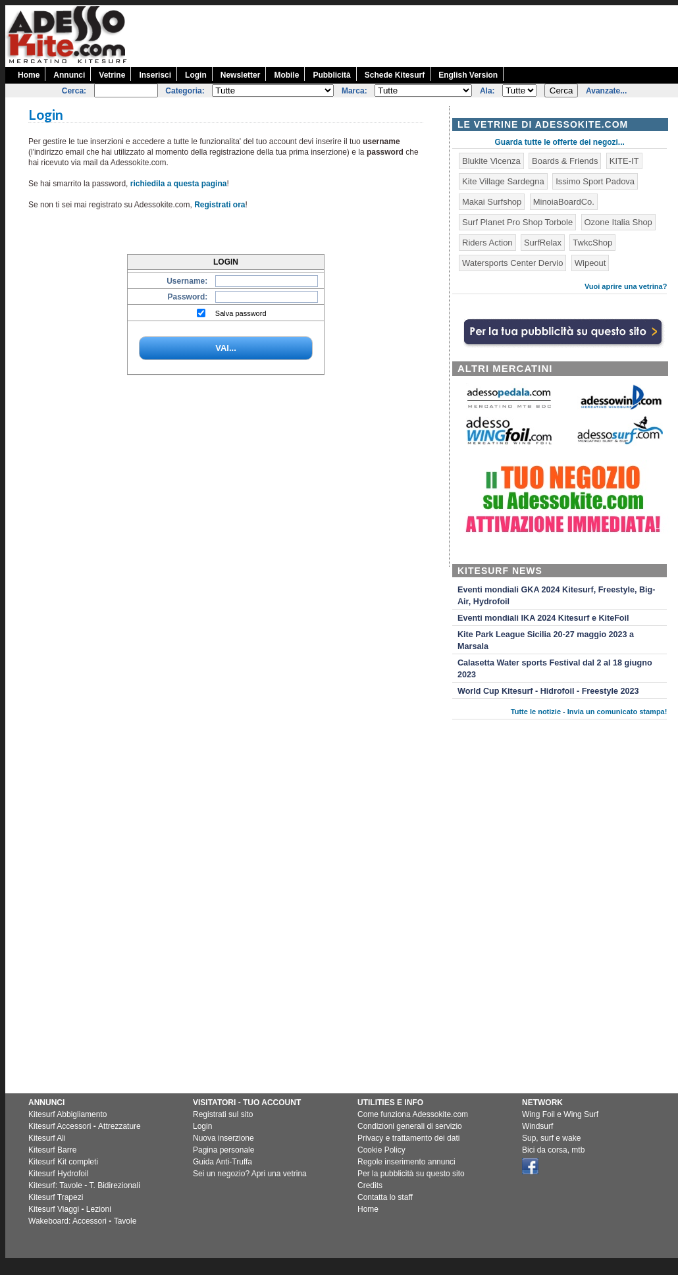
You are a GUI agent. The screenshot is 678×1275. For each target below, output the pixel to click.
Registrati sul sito (223, 1114)
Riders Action (487, 242)
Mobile (286, 75)
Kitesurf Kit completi (63, 1161)
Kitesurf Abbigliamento (67, 1114)
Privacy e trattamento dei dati (408, 1138)
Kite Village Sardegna (503, 181)
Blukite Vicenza (491, 161)
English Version (468, 75)
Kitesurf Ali (47, 1138)
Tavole (125, 1221)
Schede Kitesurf (395, 75)
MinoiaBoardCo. (563, 202)
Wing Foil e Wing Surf (560, 1114)
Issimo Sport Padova (595, 181)
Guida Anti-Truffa (222, 1161)
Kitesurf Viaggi (53, 1209)
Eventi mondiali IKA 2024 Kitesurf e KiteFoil (543, 618)
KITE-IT (624, 161)
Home (28, 75)
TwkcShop (592, 242)
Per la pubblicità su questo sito (411, 1173)
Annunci (69, 75)
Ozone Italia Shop (618, 222)
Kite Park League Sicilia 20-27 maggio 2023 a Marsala (545, 640)
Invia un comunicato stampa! (617, 712)
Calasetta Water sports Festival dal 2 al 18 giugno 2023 (554, 668)
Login (196, 75)
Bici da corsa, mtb (553, 1150)
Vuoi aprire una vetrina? (626, 286)
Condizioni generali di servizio (409, 1126)
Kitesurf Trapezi (55, 1197)
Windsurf (537, 1126)
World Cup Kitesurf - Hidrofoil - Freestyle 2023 (548, 691)
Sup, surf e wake (551, 1138)
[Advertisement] (564, 989)
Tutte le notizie (536, 712)
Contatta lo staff (385, 1197)
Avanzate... (606, 90)
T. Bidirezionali (115, 1185)
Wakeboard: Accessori (67, 1221)
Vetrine (112, 75)
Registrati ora (219, 204)
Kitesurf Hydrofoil (58, 1173)
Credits (369, 1185)
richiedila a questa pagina (178, 183)
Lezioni (98, 1209)
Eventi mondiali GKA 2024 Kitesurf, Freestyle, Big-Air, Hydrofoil (556, 595)
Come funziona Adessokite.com (412, 1114)
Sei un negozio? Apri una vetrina (250, 1173)
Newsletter (241, 75)
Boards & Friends (565, 161)
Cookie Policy (381, 1150)
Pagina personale (223, 1150)
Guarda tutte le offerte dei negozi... (560, 142)
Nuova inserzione (223, 1138)
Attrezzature (119, 1126)
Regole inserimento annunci (406, 1161)
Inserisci (155, 75)
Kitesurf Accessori (59, 1126)
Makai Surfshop (491, 202)
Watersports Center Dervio (512, 263)
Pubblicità (331, 75)
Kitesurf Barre (52, 1150)
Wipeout (590, 263)
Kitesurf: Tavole (55, 1185)
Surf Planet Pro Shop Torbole (517, 222)
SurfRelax (542, 242)
